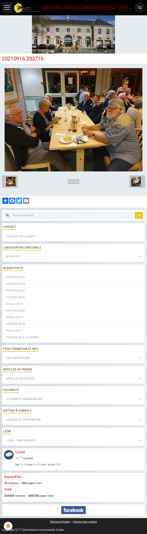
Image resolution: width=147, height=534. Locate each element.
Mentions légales (60, 521)
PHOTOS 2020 (15, 310)
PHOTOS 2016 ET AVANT (22, 337)
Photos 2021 (14, 304)
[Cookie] (8, 526)
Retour (73, 181)
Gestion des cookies (85, 521)
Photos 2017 (14, 330)
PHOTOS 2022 (15, 297)
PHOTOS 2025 (15, 277)
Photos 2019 (14, 317)
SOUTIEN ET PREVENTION (23, 419)
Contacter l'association (20, 236)
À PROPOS (13, 256)
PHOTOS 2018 (15, 324)
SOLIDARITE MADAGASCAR (24, 399)
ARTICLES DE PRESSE (20, 378)
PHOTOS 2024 (15, 284)
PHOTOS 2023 (15, 290)
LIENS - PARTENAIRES (21, 440)
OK (139, 215)
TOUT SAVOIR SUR (18, 358)
